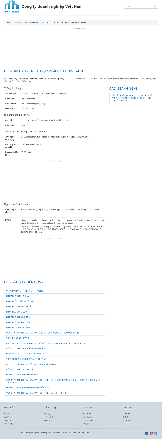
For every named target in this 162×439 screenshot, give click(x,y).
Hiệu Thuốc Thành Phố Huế (20, 301)
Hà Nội (6, 414)
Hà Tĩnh (125, 417)
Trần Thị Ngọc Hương (17, 338)
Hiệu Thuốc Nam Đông (17, 296)
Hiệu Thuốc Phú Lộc (16, 312)
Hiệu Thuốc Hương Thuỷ (18, 307)
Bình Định (126, 420)
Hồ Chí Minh (87, 414)
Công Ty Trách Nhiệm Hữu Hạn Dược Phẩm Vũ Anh (31, 364)
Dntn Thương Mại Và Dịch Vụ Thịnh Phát (27, 354)
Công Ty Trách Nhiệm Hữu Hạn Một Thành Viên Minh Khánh (36, 393)
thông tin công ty (64, 433)
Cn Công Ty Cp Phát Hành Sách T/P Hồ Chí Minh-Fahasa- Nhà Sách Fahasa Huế (46, 343)
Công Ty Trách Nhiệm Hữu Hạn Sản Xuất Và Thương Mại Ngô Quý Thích (42, 333)
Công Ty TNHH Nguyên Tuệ (19, 369)
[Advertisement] (81, 49)
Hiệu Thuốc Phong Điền (18, 327)
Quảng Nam (48, 420)
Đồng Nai (86, 424)
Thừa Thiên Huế (49, 417)
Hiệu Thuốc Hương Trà (18, 317)
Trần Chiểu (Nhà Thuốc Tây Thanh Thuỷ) (26, 359)
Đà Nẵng (47, 414)
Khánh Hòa (126, 414)
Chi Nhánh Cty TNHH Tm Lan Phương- (25, 291)
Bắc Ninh (7, 417)
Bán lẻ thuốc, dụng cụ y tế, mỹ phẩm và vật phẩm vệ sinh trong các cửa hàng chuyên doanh (132, 97)
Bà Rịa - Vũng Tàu (89, 420)
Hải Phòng (8, 424)
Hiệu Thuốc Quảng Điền (18, 322)
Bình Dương (87, 417)
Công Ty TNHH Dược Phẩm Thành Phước (26, 348)
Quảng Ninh (8, 420)
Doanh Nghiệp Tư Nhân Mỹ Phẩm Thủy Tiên (27, 388)
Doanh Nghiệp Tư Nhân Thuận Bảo (23, 375)
